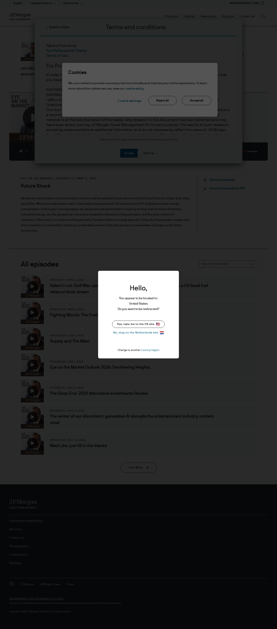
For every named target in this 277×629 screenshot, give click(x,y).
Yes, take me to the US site (138, 324)
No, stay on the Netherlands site (138, 332)
